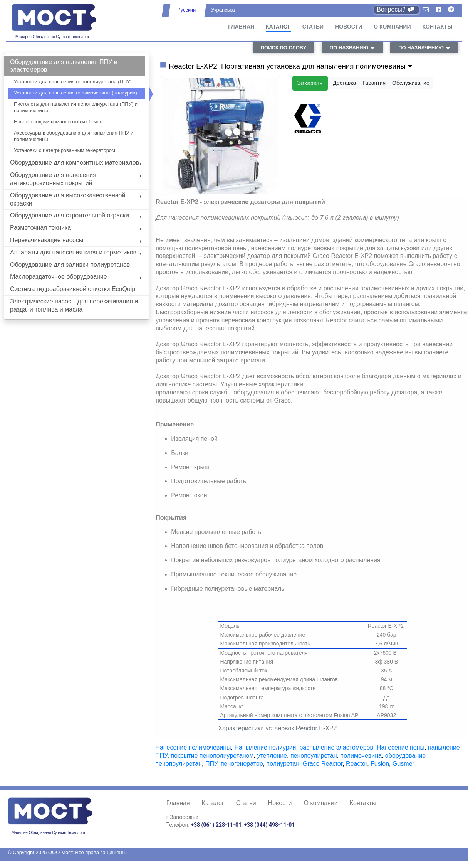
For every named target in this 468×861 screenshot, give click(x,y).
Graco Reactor (322, 763)
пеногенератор (242, 763)
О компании (392, 27)
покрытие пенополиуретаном (212, 755)
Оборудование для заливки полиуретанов (70, 264)
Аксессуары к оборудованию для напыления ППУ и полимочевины (73, 136)
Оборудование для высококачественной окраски (75, 199)
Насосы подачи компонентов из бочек (58, 122)
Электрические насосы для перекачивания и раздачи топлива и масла (74, 305)
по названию (349, 48)
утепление (272, 755)
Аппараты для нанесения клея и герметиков (75, 252)
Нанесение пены (400, 747)
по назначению (421, 48)
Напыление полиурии (265, 747)
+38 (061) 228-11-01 (216, 825)
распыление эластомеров (336, 747)
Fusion (380, 763)
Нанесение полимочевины (193, 747)
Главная (241, 27)
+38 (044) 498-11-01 (269, 825)
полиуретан (283, 763)
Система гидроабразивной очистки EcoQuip (72, 289)
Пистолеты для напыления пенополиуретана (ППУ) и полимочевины (76, 107)
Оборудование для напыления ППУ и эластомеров (63, 66)
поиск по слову (283, 48)
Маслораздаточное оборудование (75, 276)
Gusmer (403, 763)
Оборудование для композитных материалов (75, 162)
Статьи (313, 27)
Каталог (278, 27)
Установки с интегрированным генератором (64, 150)
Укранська (223, 10)
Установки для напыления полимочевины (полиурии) (75, 93)
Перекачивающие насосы (75, 240)
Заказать (310, 83)
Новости (348, 27)
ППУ (211, 763)
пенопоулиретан (313, 755)
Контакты (438, 27)
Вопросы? (396, 9)
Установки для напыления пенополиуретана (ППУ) (73, 81)
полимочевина (361, 755)
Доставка (344, 83)
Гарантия (374, 83)
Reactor (356, 763)
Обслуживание (410, 83)
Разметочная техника (75, 227)
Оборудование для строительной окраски (75, 215)
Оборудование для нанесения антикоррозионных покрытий (75, 179)
